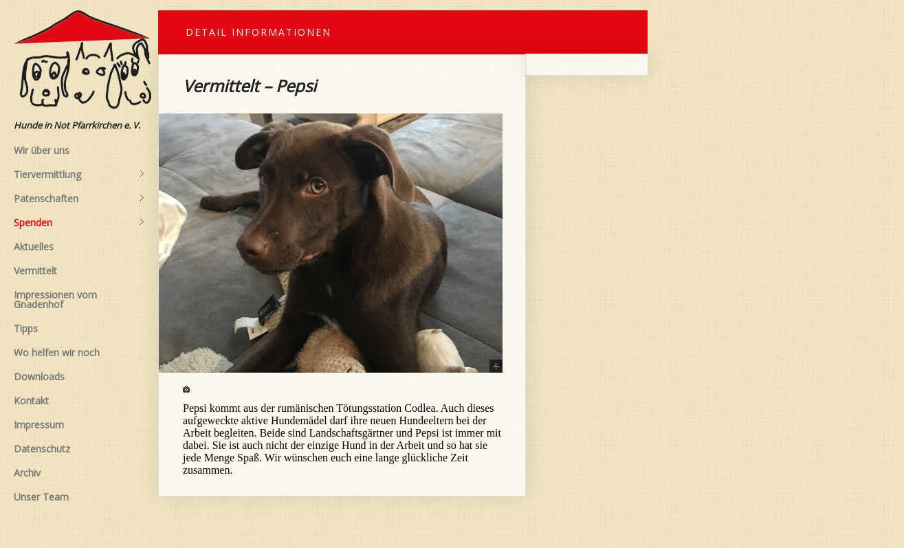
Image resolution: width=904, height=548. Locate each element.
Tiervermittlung (79, 175)
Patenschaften (79, 199)
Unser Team (41, 496)
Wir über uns (41, 150)
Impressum (39, 424)
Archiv (27, 472)
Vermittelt (35, 270)
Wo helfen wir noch (57, 352)
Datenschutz (42, 448)
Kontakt (31, 400)
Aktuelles (34, 246)
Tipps (26, 328)
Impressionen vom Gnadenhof (55, 299)
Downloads (39, 376)
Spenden (79, 223)
